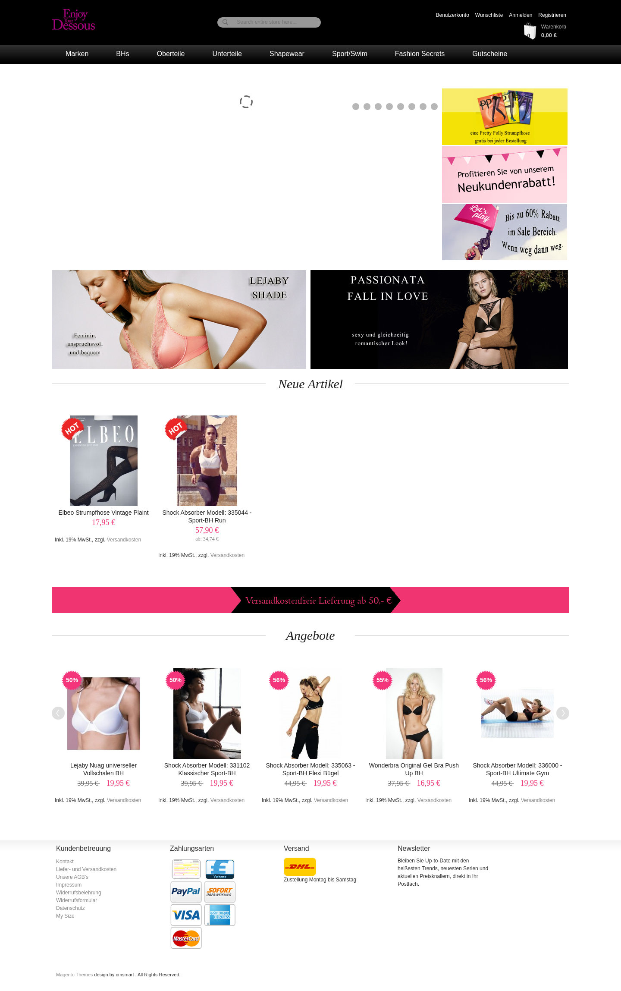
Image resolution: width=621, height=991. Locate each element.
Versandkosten (124, 540)
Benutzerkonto (452, 15)
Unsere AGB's (72, 877)
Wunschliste (489, 15)
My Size (65, 916)
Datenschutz (70, 908)
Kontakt (65, 862)
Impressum (69, 885)
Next (562, 713)
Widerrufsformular (76, 900)
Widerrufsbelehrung (78, 893)
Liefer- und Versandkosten (86, 869)
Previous (58, 713)
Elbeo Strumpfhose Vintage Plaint (103, 512)
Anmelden (520, 15)
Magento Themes (75, 974)
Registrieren (552, 15)
